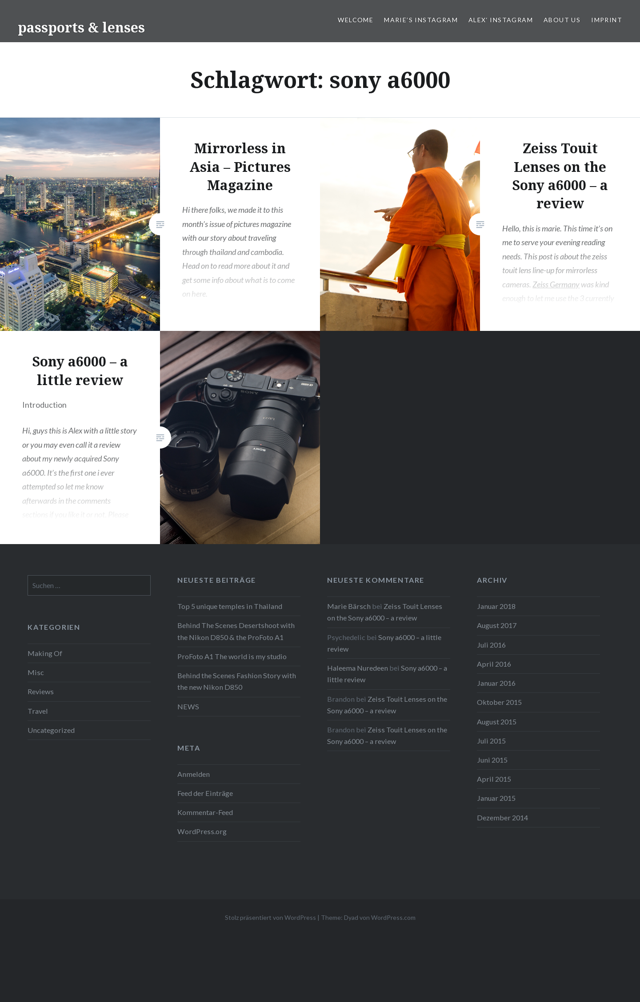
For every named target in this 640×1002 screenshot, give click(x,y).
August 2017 (496, 625)
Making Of (45, 653)
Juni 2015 (492, 759)
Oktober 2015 (499, 702)
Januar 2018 (496, 606)
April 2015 (494, 779)
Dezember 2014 (502, 817)
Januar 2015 (496, 798)
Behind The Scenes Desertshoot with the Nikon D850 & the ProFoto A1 (236, 631)
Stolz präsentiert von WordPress (270, 917)
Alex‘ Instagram (500, 20)
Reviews (41, 691)
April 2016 (494, 664)
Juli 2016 (491, 644)
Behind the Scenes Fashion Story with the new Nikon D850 (236, 681)
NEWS (188, 706)
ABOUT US (562, 20)
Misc (36, 672)
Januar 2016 (496, 683)
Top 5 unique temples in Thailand (229, 606)
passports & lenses (81, 27)
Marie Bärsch (349, 606)
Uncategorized (51, 730)
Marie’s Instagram (421, 20)
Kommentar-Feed (205, 812)
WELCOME (355, 20)
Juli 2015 (491, 740)
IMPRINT (606, 20)
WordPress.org (202, 831)
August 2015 (496, 721)
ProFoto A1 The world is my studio (232, 656)
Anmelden (193, 774)
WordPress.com (393, 917)
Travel (38, 711)
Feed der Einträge (205, 793)
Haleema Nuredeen (357, 668)
